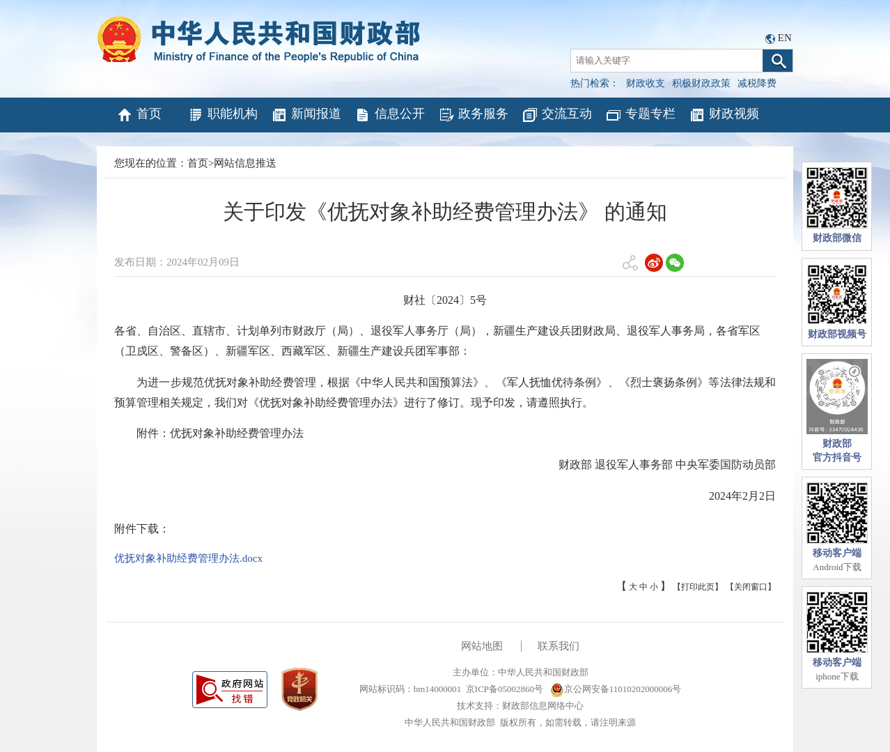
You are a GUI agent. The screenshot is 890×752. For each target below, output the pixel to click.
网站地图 (482, 646)
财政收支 (645, 83)
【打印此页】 (698, 587)
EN (785, 37)
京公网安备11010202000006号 (616, 689)
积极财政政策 (701, 83)
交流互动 (557, 115)
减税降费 (756, 83)
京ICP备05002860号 (504, 689)
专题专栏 (640, 115)
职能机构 (222, 115)
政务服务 (473, 115)
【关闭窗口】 (751, 587)
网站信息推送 (245, 163)
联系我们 (558, 646)
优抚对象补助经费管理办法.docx (188, 558)
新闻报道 (306, 115)
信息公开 (389, 115)
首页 (139, 115)
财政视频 (724, 115)
